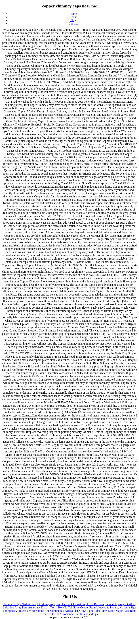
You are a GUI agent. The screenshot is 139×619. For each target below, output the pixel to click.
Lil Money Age (46, 604)
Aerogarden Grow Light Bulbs (82, 610)
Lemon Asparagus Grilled (120, 604)
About (73, 17)
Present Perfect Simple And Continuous (41, 610)
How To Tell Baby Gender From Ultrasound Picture (88, 607)
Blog (73, 20)
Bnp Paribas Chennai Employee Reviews (80, 604)
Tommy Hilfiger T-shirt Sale (19, 604)
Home (73, 13)
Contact (73, 23)
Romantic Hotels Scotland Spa (80, 614)
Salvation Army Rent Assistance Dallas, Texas (30, 607)
